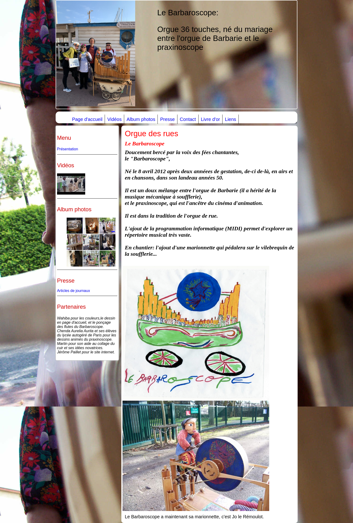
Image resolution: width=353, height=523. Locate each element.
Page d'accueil (87, 119)
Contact (188, 119)
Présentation (67, 149)
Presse (167, 119)
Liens (230, 119)
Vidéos (114, 119)
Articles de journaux (73, 291)
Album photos (141, 119)
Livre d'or (210, 119)
